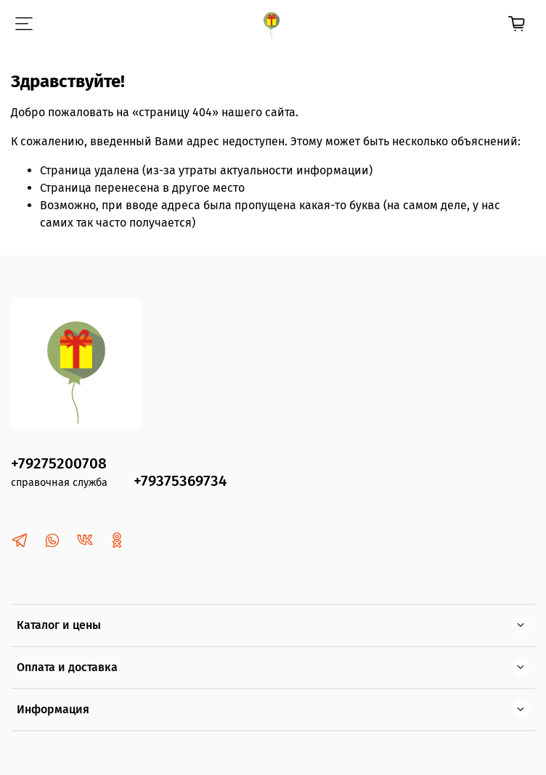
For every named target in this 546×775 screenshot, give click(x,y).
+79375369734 (180, 481)
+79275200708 (59, 464)
